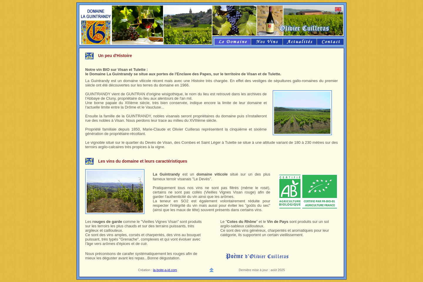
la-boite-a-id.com (165, 270)
